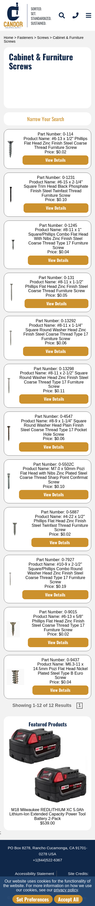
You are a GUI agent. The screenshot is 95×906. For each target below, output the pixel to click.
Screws (43, 38)
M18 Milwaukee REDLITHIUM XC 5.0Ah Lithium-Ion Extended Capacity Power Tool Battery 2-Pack (47, 814)
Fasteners (25, 38)
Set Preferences (32, 899)
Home (8, 38)
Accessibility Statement (34, 873)
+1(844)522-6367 (47, 860)
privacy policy (66, 890)
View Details (55, 160)
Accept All (68, 899)
